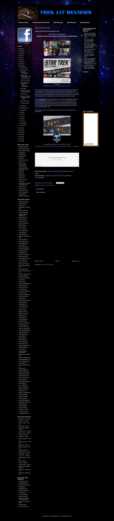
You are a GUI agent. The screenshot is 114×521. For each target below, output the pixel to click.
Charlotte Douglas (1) (24, 248)
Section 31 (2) (22, 186)
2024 (20, 53)
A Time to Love (24, 94)
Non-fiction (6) (22, 492)
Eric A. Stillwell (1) (23, 385)
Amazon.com (53, 85)
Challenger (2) (22, 194)
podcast (52, 185)
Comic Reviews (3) (23, 494)
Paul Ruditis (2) (22, 363)
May (22, 116)
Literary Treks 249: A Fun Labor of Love (25, 91)
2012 (20, 138)
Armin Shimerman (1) (24, 375)
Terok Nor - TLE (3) (23, 436)
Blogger (70, 516)
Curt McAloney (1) (23, 324)
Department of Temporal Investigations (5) (25, 184)
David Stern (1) (22, 383)
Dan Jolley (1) (22, 298)
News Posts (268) (23, 496)
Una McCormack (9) (24, 326)
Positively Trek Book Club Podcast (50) (24, 499)
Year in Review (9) (23, 506)
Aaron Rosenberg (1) (24, 361)
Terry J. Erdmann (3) (24, 254)
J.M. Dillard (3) (22, 245)
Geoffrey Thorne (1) (24, 389)
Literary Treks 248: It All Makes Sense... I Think (25, 97)
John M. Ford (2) (23, 262)
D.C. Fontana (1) (23, 260)
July (22, 112)
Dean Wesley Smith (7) (24, 381)
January (23, 125)
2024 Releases (58, 22)
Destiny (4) (21, 174)
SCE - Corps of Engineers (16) (22, 164)
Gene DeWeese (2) (23, 243)
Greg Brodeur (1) (23, 217)
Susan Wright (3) (23, 405)
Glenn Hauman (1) (23, 287)
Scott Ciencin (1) (23, 221)
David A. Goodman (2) (24, 277)
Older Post (75, 261)
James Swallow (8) (23, 387)
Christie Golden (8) (23, 276)
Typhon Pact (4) (23, 179)
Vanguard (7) (22, 175)
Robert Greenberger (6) (24, 283)
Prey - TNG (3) (22, 460)
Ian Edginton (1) (23, 252)
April (22, 118)
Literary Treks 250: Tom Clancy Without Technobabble (24, 84)
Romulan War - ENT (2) (24, 464)
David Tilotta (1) (23, 390)
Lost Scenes (23, 88)
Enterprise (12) (22, 154)
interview (41, 185)
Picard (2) (21, 158)
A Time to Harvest (24, 103)
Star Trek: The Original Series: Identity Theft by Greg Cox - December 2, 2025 (90, 35)
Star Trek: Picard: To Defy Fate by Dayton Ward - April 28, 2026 (89, 67)
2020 (20, 61)
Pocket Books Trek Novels (40, 22)
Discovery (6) (22, 156)
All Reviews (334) (23, 481)
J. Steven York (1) (23, 411)
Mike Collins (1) (23, 225)
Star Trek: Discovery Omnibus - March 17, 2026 (89, 55)
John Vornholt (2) (23, 394)
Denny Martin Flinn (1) (24, 258)
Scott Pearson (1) (23, 343)
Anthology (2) (22, 486)
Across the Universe (25, 80)
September (23, 108)
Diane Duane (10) (23, 250)
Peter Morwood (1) (23, 334)
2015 (20, 132)
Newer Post (39, 261)
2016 (20, 130)
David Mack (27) (23, 317)
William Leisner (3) (23, 313)
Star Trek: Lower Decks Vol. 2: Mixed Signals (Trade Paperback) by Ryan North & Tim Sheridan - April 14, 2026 (90, 61)
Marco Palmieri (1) (23, 341)
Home (57, 261)
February (23, 123)
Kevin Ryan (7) (22, 368)
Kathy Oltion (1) (23, 338)
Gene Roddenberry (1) (24, 359)
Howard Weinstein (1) (24, 400)
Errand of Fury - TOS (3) (25, 431)
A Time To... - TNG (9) (24, 455)
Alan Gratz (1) (22, 281)
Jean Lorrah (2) (22, 315)
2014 (20, 134)
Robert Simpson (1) (23, 377)
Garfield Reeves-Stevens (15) (23, 351)
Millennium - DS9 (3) (24, 445)
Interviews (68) (22, 504)
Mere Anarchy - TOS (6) (25, 433)
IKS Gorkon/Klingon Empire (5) (24, 169)
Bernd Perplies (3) (23, 347)
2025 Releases (71, 22)
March (22, 121)
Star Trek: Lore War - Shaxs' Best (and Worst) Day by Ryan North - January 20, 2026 (90, 45)
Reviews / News (23, 22)
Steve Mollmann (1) (23, 332)
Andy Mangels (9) (23, 319)
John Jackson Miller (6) (24, 330)
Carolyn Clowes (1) (23, 223)
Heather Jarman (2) (23, 296)
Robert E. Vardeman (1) (24, 392)
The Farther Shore (24, 101)
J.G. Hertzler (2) (23, 289)
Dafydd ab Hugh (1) (23, 201)
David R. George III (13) (25, 274)
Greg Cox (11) (22, 227)
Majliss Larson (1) (23, 311)
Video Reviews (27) (23, 483)
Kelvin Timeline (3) (23, 160)
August (22, 110)
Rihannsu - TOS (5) (23, 421)
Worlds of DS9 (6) (23, 450)
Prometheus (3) (23, 188)
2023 (20, 55)
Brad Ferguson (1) (23, 256)
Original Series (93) (23, 146)
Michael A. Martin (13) (24, 323)
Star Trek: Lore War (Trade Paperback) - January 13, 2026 (89, 40)
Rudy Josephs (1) (23, 302)
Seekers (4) (22, 177)
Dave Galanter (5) (23, 269)
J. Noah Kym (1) (23, 307)
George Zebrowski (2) (24, 413)
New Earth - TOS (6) (24, 426)
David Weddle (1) (23, 398)
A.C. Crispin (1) (22, 228)
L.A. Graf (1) (22, 279)
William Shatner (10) (24, 373)
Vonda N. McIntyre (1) (24, 328)
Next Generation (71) (24, 148)
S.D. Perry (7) (22, 349)
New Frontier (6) (23, 167)
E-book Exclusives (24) (24, 485)
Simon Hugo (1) (23, 292)
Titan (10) (21, 172)
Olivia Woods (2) (23, 404)
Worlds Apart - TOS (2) (24, 419)
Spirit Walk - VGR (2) (24, 453)
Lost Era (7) (22, 162)
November (23, 70)
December (23, 67)
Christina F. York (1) (23, 409)
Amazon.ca (59, 85)
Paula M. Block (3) (23, 212)
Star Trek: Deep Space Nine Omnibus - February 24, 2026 (89, 51)
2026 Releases (85, 22)
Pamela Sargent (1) (23, 370)
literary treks (47, 185)
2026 (20, 48)
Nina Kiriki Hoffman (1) (24, 291)
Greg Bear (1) (22, 205)
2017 (20, 128)
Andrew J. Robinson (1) (24, 357)
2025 (20, 50)
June (22, 114)
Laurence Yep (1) (23, 407)
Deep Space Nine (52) (24, 150)
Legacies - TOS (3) (23, 434)
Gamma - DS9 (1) (23, 462)
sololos (59, 516)
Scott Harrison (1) (23, 285)
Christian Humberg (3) (24, 294)
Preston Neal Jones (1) (24, 300)
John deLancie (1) (23, 239)
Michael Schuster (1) (24, 372)
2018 (20, 66)
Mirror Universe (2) (23, 192)
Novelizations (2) (23, 488)
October (23, 105)
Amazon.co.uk (66, 85)
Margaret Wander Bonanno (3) (23, 215)
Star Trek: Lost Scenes (57, 34)
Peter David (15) (23, 234)
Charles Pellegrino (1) (24, 345)
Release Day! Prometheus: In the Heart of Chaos (25, 77)
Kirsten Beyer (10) (23, 210)
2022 (20, 57)
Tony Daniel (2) (22, 232)
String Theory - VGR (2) (24, 452)
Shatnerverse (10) (23, 190)
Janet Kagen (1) (23, 304)
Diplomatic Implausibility (24, 72)
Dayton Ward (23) (23, 396)
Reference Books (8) (24, 490)
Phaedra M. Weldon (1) (24, 402)
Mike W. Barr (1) (23, 203)
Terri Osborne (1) (23, 339)
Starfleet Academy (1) (24, 196)
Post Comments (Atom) (47, 264)
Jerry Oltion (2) (22, 336)
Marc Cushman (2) (23, 230)
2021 (20, 59)
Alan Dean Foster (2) (24, 263)
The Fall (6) (21, 181)
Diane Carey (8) (23, 219)
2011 (20, 141)
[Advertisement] (57, 246)
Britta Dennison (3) (23, 241)
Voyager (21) (22, 152)
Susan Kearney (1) (23, 306)
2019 (20, 63)
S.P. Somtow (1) (23, 379)
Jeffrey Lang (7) (23, 309)
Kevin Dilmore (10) (23, 247)
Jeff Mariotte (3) (23, 321)
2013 (20, 136)
